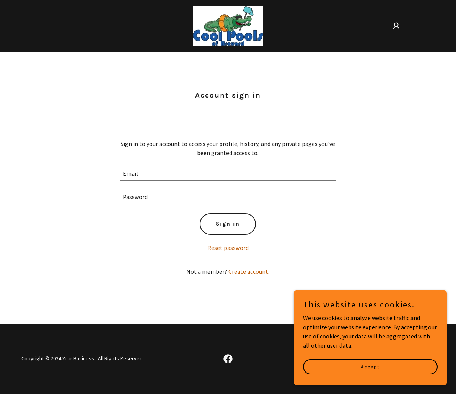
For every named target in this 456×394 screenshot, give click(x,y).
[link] (228, 25)
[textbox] (228, 174)
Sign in (228, 224)
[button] (396, 26)
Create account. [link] (248, 271)
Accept (370, 366)
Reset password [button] (228, 248)
